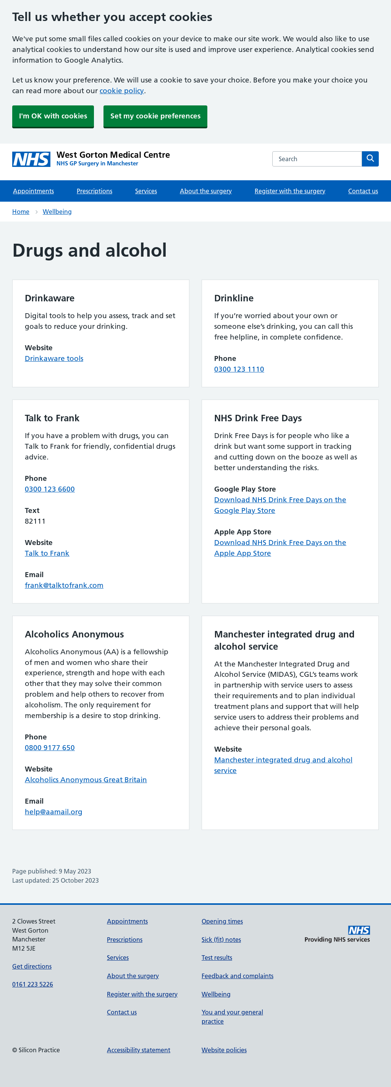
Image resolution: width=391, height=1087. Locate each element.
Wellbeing (57, 211)
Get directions (32, 966)
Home (20, 211)
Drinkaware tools (54, 358)
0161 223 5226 (32, 984)
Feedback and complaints (237, 976)
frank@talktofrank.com (64, 585)
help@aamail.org (53, 811)
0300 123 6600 (50, 489)
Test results (217, 957)
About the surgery (206, 191)
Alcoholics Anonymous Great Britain (86, 779)
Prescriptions (94, 191)
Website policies (224, 1050)
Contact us (363, 191)
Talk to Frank (47, 553)
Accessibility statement (138, 1050)
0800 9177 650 (50, 747)
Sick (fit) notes (221, 939)
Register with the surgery (290, 191)
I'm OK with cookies (53, 116)
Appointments (33, 191)
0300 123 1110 (239, 369)
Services (146, 191)
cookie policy (122, 90)
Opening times (222, 921)
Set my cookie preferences (155, 116)
